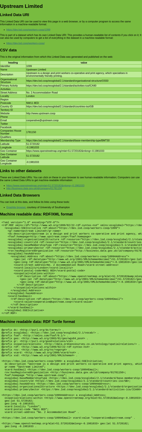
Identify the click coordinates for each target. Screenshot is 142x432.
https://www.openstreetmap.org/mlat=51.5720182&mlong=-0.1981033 (45, 185)
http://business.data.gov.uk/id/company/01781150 (34, 188)
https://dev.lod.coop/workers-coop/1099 (28, 29)
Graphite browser (16, 207)
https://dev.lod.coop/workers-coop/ (25, 43)
